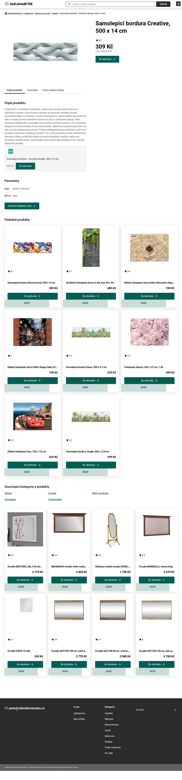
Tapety (55, 13)
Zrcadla (52, 498)
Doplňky (109, 722)
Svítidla (108, 751)
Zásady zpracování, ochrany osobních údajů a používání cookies (53, 776)
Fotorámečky (55, 505)
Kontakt (140, 719)
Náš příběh (79, 728)
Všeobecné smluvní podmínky (16, 776)
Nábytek (109, 728)
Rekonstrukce (112, 733)
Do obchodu (25, 166)
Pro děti (109, 762)
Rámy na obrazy (100, 498)
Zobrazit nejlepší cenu (20, 206)
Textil (107, 739)
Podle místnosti (113, 756)
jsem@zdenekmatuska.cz (28, 718)
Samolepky (10, 505)
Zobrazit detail (32, 304)
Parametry (32, 90)
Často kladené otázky (53, 90)
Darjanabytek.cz (15, 13)
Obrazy (8, 498)
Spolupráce (79, 722)
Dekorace (29, 13)
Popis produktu (14, 90)
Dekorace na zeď (42, 13)
